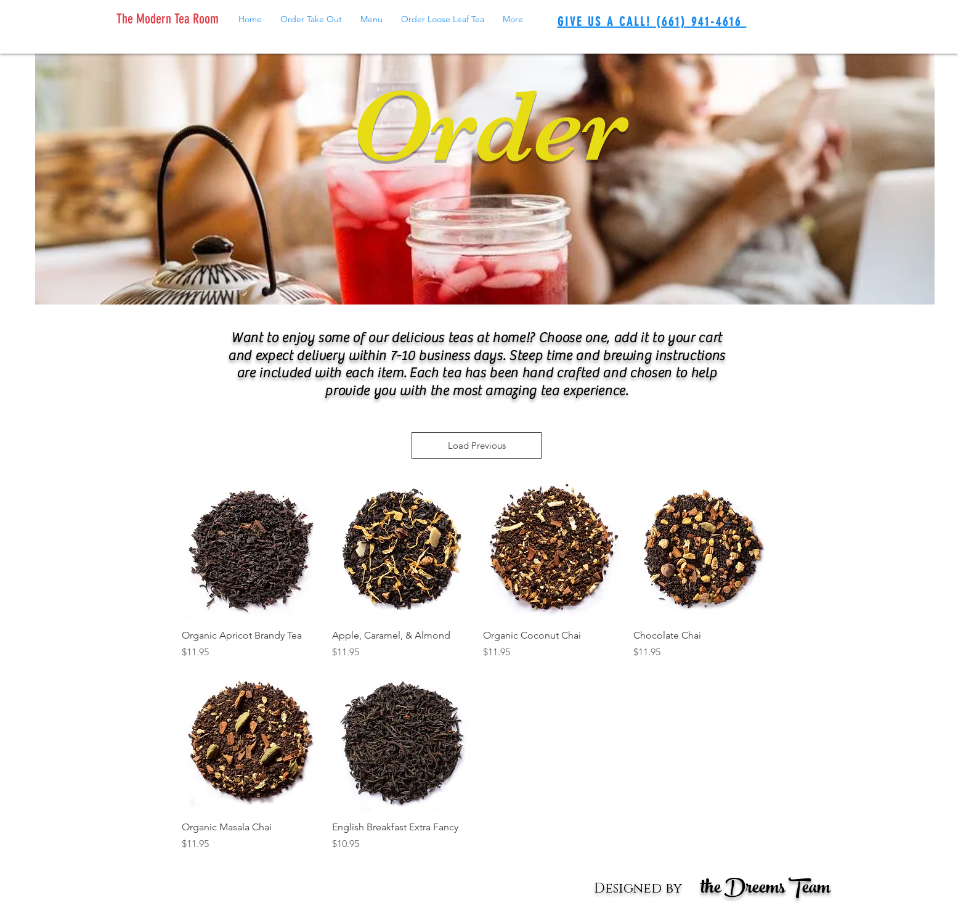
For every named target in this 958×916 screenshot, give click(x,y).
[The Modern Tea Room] (170, 19)
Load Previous (477, 445)
